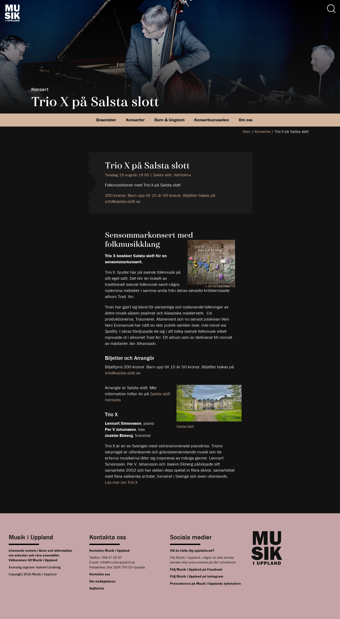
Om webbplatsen (102, 581)
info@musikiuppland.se (117, 562)
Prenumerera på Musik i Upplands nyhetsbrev (205, 583)
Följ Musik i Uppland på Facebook (196, 569)
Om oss (245, 120)
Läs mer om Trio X (121, 482)
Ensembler (106, 120)
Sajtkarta (96, 588)
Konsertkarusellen (211, 120)
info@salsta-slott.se (122, 373)
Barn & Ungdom (169, 120)
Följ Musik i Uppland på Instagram (196, 576)
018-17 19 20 (111, 557)
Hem (247, 131)
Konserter (135, 120)
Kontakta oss (99, 574)
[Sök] (331, 8)
